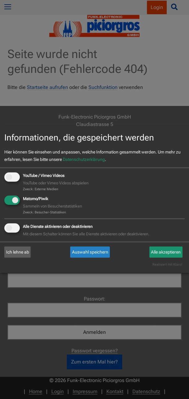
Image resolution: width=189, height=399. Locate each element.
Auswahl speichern (90, 252)
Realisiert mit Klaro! (167, 265)
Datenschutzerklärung (84, 159)
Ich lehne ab (17, 252)
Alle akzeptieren (166, 252)
